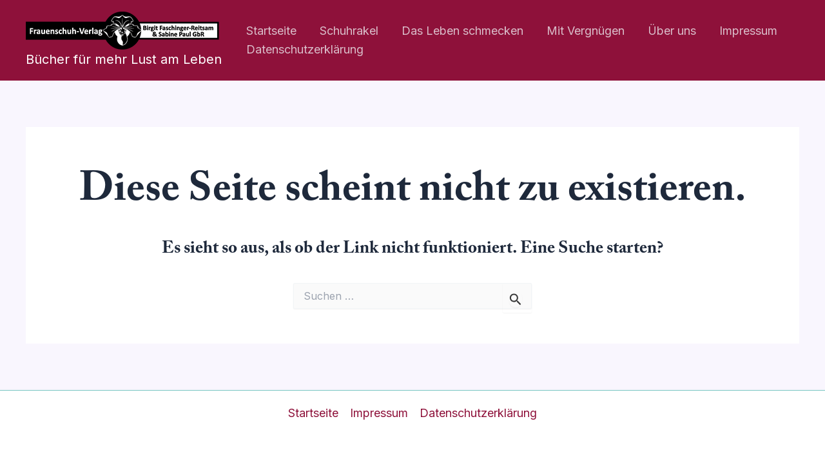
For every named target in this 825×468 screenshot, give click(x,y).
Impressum (748, 30)
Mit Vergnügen (586, 30)
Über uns (672, 30)
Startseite (271, 30)
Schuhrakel (349, 30)
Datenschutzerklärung (305, 49)
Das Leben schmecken (462, 30)
